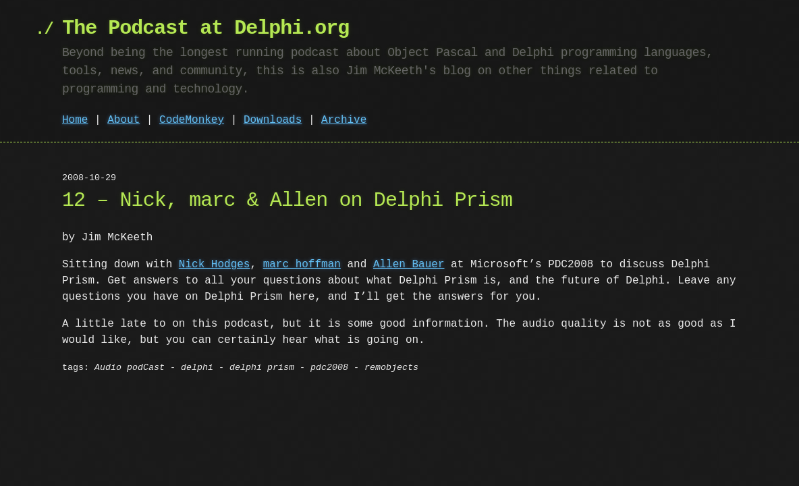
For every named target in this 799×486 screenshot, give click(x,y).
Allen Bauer (409, 264)
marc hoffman (302, 264)
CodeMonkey (191, 120)
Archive (343, 120)
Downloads (273, 120)
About (123, 120)
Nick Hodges (214, 264)
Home (75, 120)
